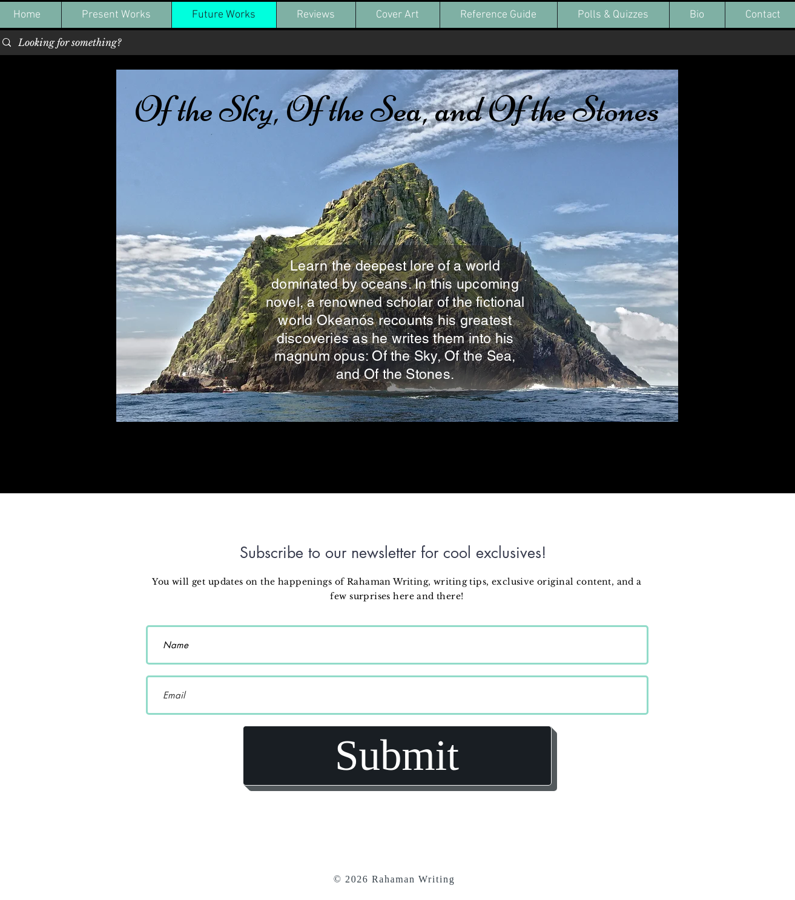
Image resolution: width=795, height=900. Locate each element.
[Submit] (397, 756)
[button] (116, 15)
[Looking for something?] (396, 42)
